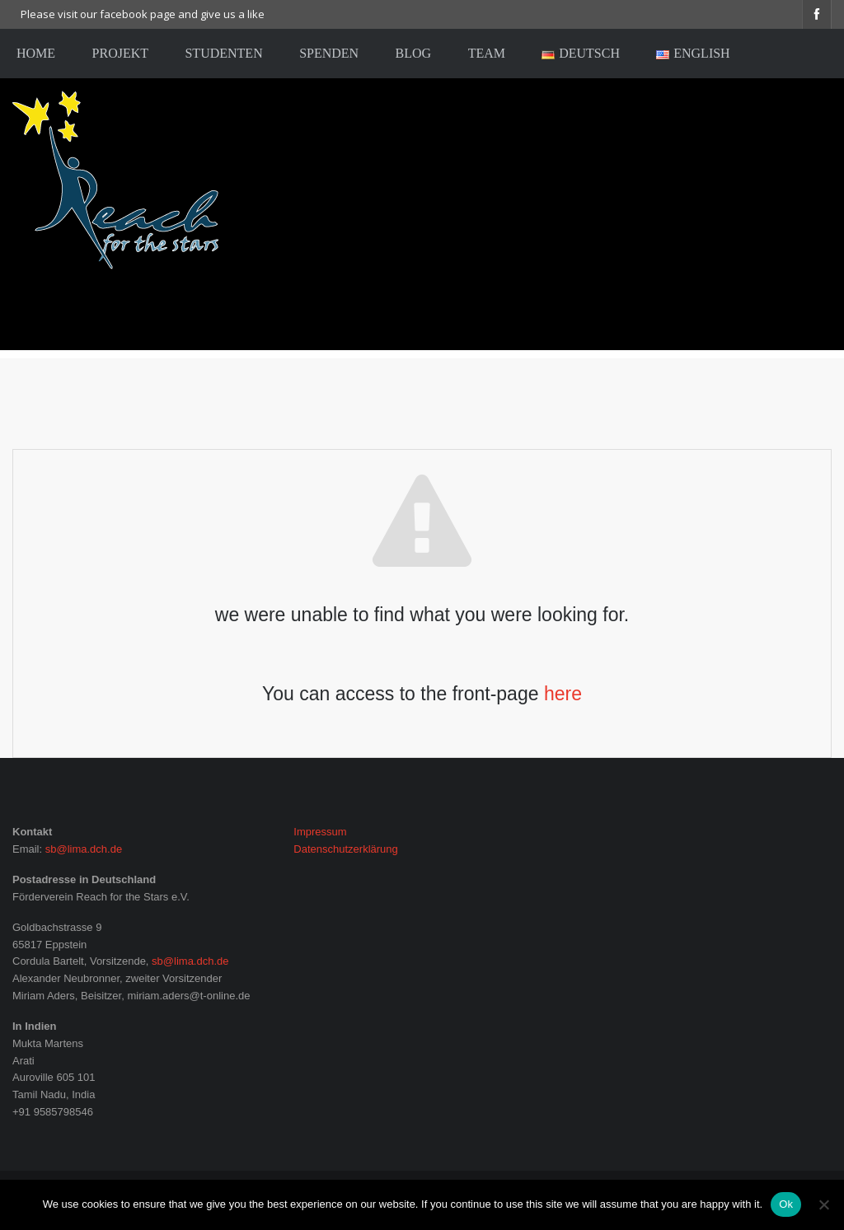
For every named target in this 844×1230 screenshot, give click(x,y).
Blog (414, 53)
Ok (786, 1204)
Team (486, 53)
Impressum (319, 831)
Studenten (223, 53)
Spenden (329, 53)
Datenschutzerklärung (345, 849)
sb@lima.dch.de (83, 849)
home (35, 53)
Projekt (120, 53)
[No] (823, 1204)
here (563, 693)
